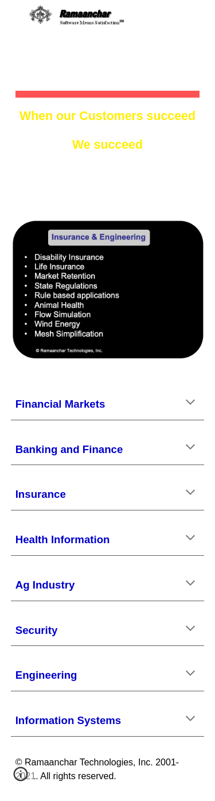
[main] (108, 102)
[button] (14, 16)
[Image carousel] (108, 290)
